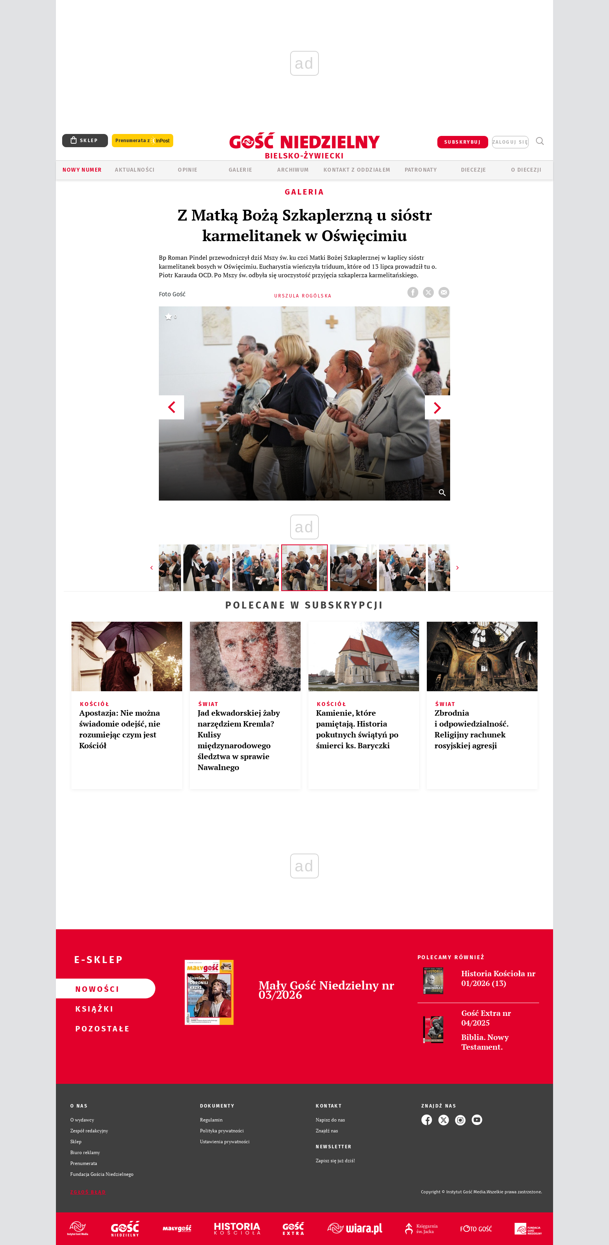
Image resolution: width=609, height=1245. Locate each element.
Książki (93, 1008)
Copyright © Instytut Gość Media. (454, 1192)
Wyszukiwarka (539, 141)
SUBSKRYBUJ (462, 142)
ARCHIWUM (293, 170)
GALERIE (240, 170)
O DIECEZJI (526, 170)
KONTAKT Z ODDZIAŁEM (357, 170)
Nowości (93, 988)
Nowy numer (82, 170)
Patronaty (421, 170)
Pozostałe (93, 1028)
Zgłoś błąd (88, 1192)
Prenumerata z (142, 140)
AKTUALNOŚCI (135, 170)
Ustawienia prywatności (225, 1141)
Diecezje (473, 170)
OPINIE (187, 170)
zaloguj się (510, 142)
